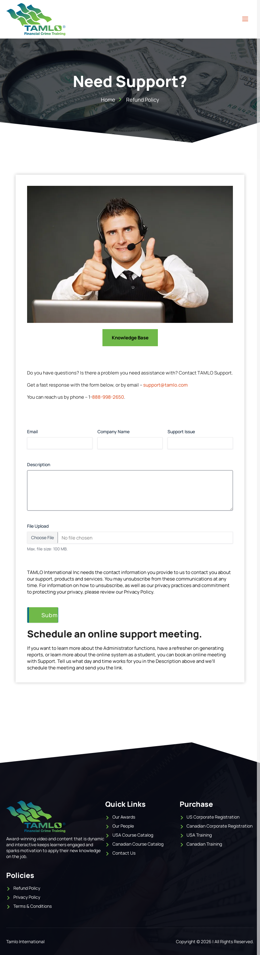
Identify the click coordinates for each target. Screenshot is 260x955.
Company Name (113, 431)
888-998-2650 (108, 397)
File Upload (38, 526)
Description (49, 464)
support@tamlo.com (165, 385)
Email (32, 431)
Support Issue (181, 431)
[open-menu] (245, 19)
